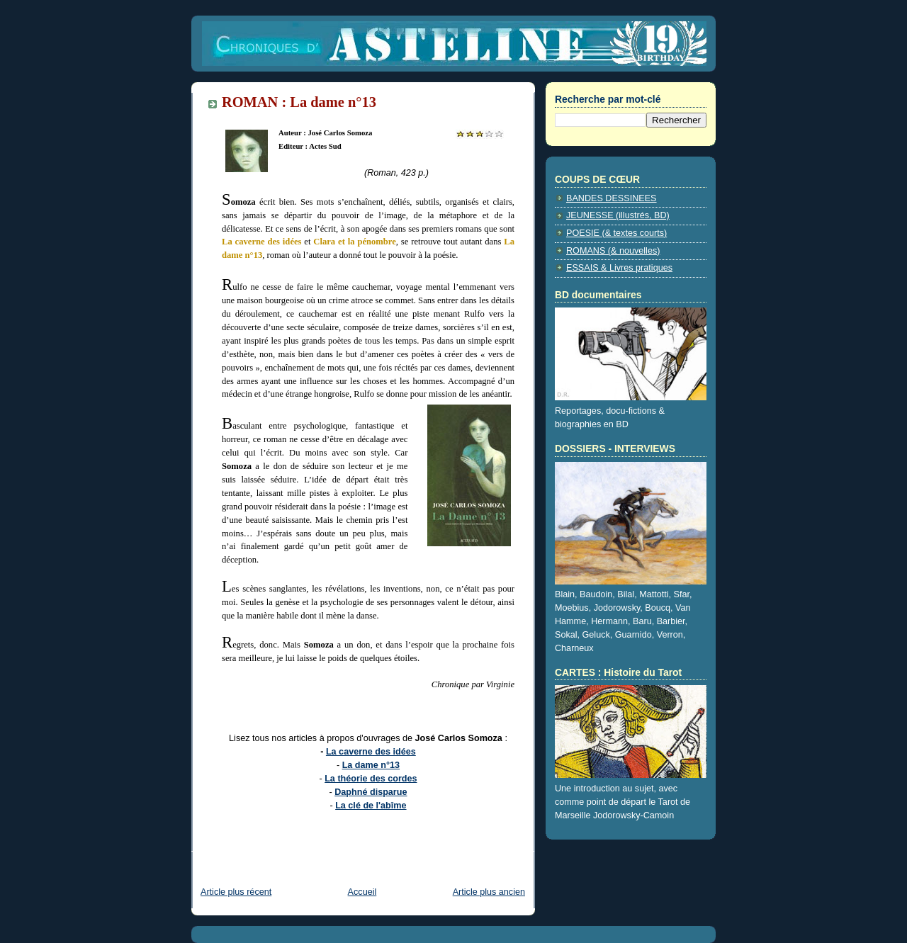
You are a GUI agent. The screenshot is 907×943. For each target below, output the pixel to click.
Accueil (362, 892)
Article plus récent (236, 892)
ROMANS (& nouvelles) (613, 251)
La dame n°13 (371, 765)
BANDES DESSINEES (611, 198)
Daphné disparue (370, 792)
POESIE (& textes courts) (616, 233)
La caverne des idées (371, 752)
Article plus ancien (489, 892)
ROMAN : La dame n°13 (299, 102)
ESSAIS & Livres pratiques (619, 268)
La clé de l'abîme (370, 806)
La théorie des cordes (371, 779)
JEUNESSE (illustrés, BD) (618, 215)
